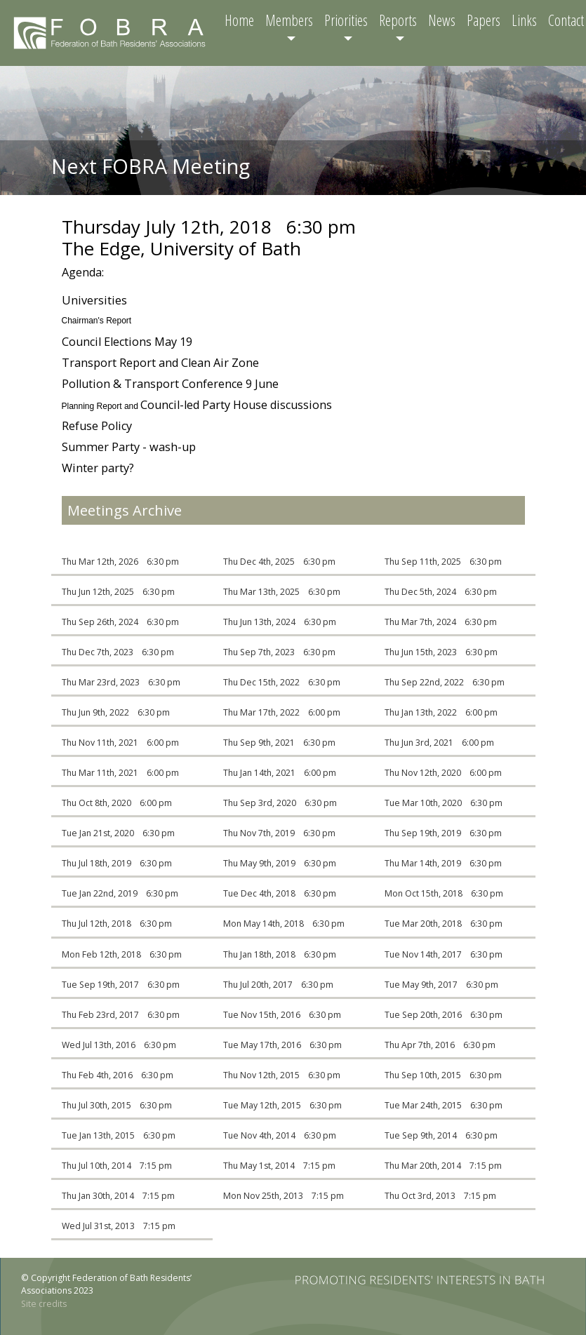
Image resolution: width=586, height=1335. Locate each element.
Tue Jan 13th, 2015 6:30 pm (118, 1135)
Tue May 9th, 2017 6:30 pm (441, 985)
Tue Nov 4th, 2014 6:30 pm (279, 1135)
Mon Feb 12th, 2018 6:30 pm (122, 954)
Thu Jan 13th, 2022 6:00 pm (441, 712)
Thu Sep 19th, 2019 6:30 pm (443, 833)
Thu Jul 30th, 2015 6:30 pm (117, 1105)
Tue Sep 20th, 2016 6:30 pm (443, 1015)
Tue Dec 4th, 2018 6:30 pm (279, 893)
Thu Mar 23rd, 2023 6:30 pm (121, 682)
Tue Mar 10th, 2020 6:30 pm (443, 803)
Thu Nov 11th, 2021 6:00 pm (120, 743)
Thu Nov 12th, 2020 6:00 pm (443, 773)
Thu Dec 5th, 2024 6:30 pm (441, 592)
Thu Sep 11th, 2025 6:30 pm (443, 562)
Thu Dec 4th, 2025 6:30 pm (279, 562)
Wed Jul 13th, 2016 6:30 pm (119, 1045)
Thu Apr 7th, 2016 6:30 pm (440, 1045)
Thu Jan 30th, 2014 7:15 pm (118, 1196)
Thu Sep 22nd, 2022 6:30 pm (445, 682)
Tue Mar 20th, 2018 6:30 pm (443, 924)
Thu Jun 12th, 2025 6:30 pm (118, 592)
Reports (398, 20)
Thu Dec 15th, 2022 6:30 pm (281, 682)
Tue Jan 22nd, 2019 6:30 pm (120, 893)
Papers (483, 20)
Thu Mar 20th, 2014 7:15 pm (443, 1166)
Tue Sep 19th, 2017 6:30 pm (121, 985)
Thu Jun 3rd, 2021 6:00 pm (439, 743)
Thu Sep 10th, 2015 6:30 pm (443, 1075)
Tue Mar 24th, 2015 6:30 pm (443, 1105)
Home (239, 20)
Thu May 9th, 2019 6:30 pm (279, 863)
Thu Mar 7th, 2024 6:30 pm (441, 622)
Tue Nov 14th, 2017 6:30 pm (443, 954)
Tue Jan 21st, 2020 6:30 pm (118, 833)
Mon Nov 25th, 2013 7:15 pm (283, 1196)
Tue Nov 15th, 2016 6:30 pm (282, 1015)
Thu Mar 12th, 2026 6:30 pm (120, 562)
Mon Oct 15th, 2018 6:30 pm (444, 893)
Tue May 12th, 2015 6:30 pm (282, 1105)
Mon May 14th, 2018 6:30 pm (284, 924)
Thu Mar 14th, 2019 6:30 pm (443, 863)
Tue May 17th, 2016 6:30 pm (282, 1045)
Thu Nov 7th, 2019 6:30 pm (279, 833)
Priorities (346, 20)
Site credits (44, 1304)
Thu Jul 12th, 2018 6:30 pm (117, 924)
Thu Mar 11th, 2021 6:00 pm (120, 773)
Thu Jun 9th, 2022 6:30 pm (116, 712)
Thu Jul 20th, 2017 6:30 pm (278, 985)
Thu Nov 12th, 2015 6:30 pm (281, 1075)
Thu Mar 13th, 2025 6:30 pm (281, 592)
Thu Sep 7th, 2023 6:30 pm (279, 652)
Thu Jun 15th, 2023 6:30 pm (441, 652)
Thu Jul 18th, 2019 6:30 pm (117, 863)
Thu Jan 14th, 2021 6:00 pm (279, 773)
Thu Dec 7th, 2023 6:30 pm (118, 652)
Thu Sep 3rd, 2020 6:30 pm (280, 803)
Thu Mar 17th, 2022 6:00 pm (281, 712)
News (441, 20)
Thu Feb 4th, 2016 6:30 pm (117, 1075)
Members (289, 20)
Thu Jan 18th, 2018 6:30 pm (279, 954)
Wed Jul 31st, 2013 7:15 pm (118, 1226)
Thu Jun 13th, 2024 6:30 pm (279, 622)
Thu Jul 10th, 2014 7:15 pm (117, 1166)
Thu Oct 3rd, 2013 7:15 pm (440, 1196)
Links (524, 20)
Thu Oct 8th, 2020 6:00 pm (117, 803)
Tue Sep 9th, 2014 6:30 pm (441, 1135)
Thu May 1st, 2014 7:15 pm (279, 1166)
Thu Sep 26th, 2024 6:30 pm (120, 622)
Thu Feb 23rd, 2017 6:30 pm (121, 1015)
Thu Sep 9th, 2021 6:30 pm (279, 743)
